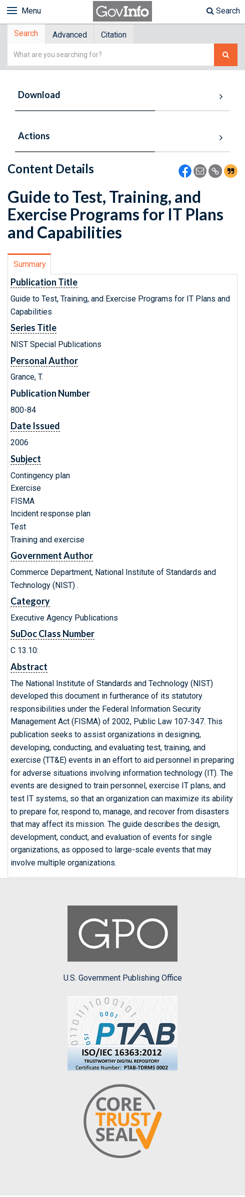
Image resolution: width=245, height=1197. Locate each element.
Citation (121, 35)
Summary (30, 265)
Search (223, 11)
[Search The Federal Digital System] (226, 56)
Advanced (73, 35)
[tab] (28, 35)
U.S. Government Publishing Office (123, 945)
